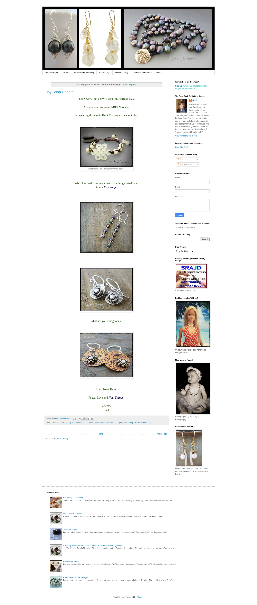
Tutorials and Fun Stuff (142, 73)
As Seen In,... (104, 73)
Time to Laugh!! (70, 529)
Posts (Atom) (62, 439)
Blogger (140, 597)
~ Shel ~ (66, 73)
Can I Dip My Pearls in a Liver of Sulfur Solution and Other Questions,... (94, 545)
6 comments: (65, 419)
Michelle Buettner (102, 423)
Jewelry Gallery (121, 73)
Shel (194, 100)
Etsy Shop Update (58, 92)
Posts (180, 159)
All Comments (184, 164)
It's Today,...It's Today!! (73, 498)
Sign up (178, 86)
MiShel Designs (51, 73)
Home (100, 434)
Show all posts (130, 84)
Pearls (159, 73)
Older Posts (162, 434)
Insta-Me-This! (181, 147)
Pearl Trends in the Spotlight (75, 577)
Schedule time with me (185, 227)
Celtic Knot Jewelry (59, 423)
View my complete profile (186, 136)
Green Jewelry (88, 423)
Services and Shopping (84, 73)
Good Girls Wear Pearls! (74, 513)
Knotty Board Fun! (71, 561)
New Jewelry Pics (130, 423)
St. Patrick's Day (144, 423)
